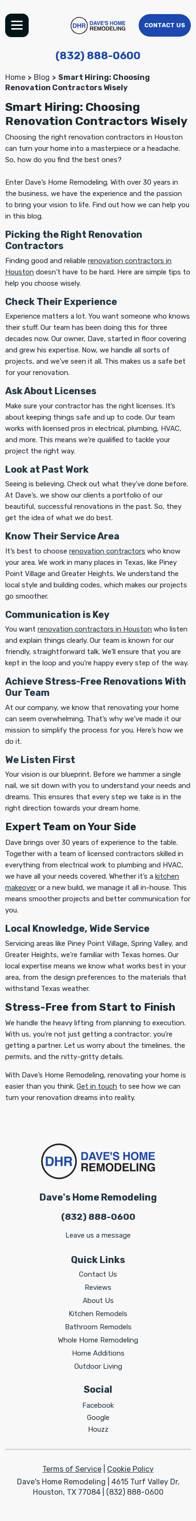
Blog (42, 77)
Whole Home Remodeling (98, 1340)
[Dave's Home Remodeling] (98, 26)
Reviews (98, 1287)
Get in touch (97, 1086)
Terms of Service (72, 1469)
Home (15, 77)
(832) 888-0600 (98, 55)
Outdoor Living (98, 1366)
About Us (98, 1300)
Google (98, 1417)
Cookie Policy (130, 1469)
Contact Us (164, 25)
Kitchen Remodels (98, 1314)
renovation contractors (107, 551)
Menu (17, 25)
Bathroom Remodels (98, 1327)
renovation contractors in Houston (95, 629)
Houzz (98, 1429)
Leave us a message (98, 1235)
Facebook (98, 1405)
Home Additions (98, 1353)
